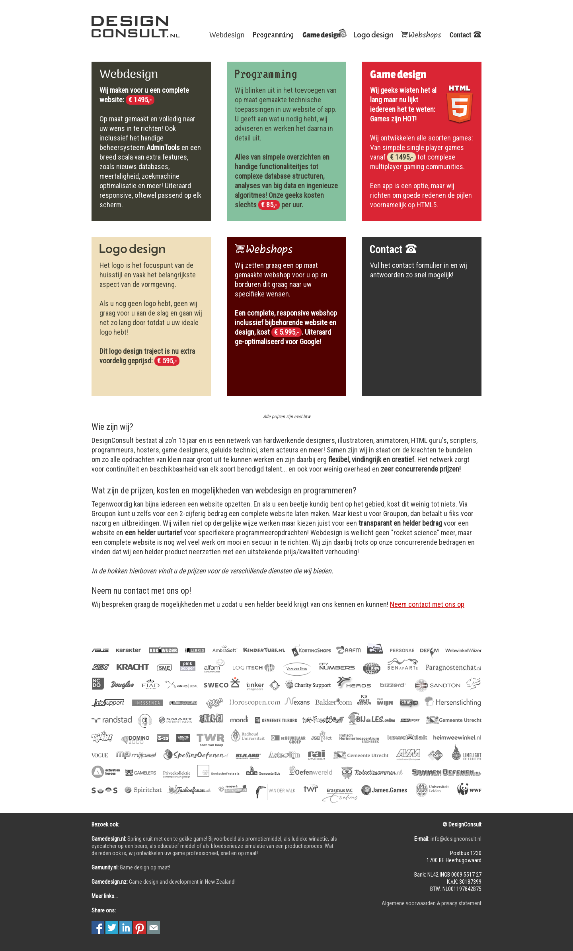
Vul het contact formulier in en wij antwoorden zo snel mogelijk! (418, 270)
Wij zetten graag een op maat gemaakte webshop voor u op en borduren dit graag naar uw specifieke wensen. (286, 303)
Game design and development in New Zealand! (164, 882)
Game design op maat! (131, 867)
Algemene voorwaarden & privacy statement (431, 903)
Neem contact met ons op (427, 604)
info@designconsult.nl (456, 839)
